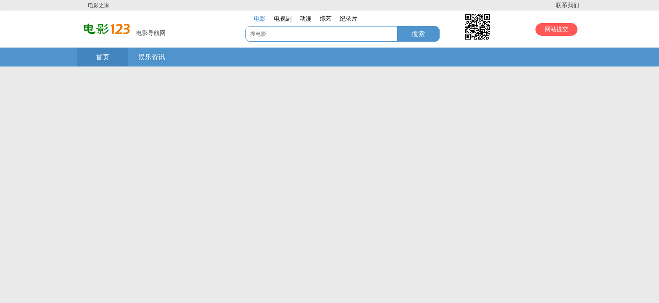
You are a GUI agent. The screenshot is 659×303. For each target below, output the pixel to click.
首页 (102, 57)
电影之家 (99, 5)
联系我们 (567, 5)
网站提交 (556, 29)
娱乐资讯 (151, 57)
